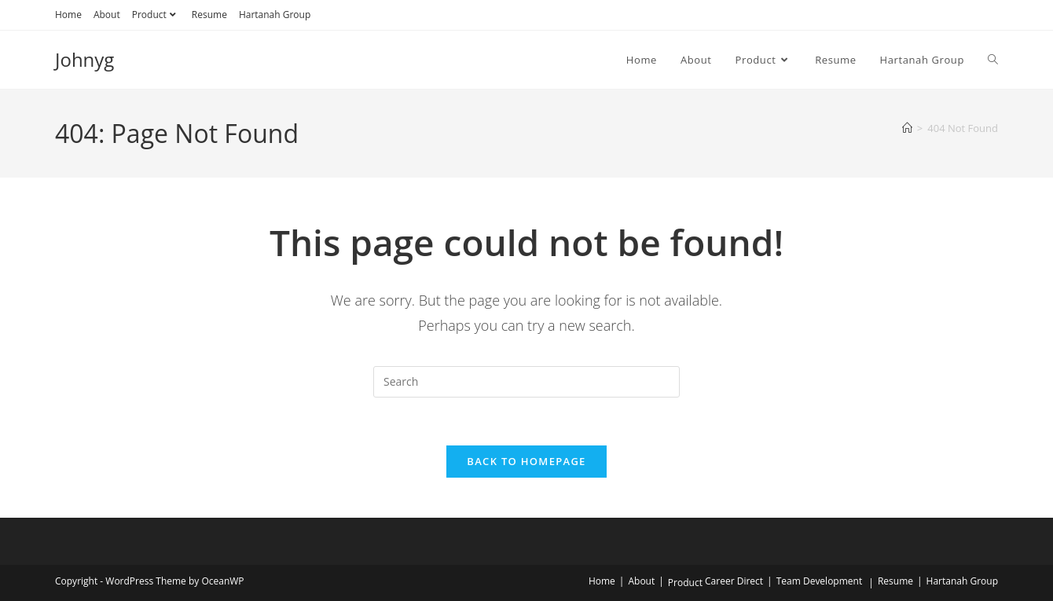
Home (68, 14)
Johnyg (84, 59)
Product (156, 14)
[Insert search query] (526, 382)
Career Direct (734, 581)
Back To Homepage (526, 461)
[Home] (907, 128)
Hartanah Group (274, 14)
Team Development (819, 581)
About (107, 14)
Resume (209, 14)
